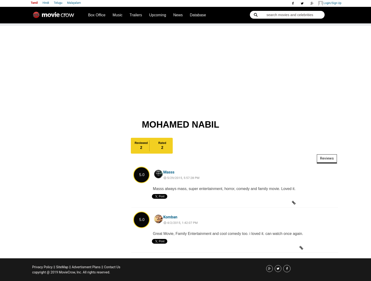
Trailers (135, 15)
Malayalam (74, 2)
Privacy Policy (42, 267)
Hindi (46, 2)
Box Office (97, 15)
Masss (168, 172)
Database (198, 15)
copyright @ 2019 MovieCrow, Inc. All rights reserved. (71, 272)
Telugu (58, 2)
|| (54, 267)
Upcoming (157, 15)
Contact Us (112, 267)
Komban (170, 217)
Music (118, 15)
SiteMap (62, 267)
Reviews (327, 158)
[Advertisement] (185, 59)
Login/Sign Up (329, 3)
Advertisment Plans (86, 267)
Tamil (34, 2)
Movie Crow (54, 17)
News (178, 15)
